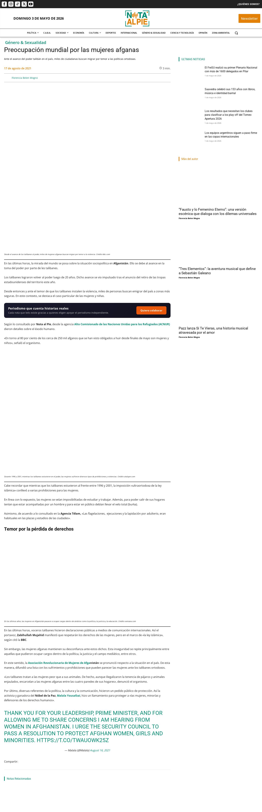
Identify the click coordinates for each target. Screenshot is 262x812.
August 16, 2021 (100, 640)
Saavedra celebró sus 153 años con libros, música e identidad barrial (86, 773)
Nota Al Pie (9, 782)
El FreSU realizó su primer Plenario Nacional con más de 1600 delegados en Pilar (27, 773)
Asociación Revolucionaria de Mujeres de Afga (59, 553)
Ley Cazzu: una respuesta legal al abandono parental (86, 716)
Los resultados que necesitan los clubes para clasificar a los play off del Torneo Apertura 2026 (143, 775)
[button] (236, 33)
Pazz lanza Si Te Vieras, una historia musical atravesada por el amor (213, 330)
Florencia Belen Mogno (25, 77)
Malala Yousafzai (68, 586)
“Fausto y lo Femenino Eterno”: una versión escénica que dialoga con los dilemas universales (218, 211)
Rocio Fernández (69, 782)
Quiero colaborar (151, 239)
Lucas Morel (125, 786)
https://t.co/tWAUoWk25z (73, 630)
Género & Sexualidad (25, 42)
